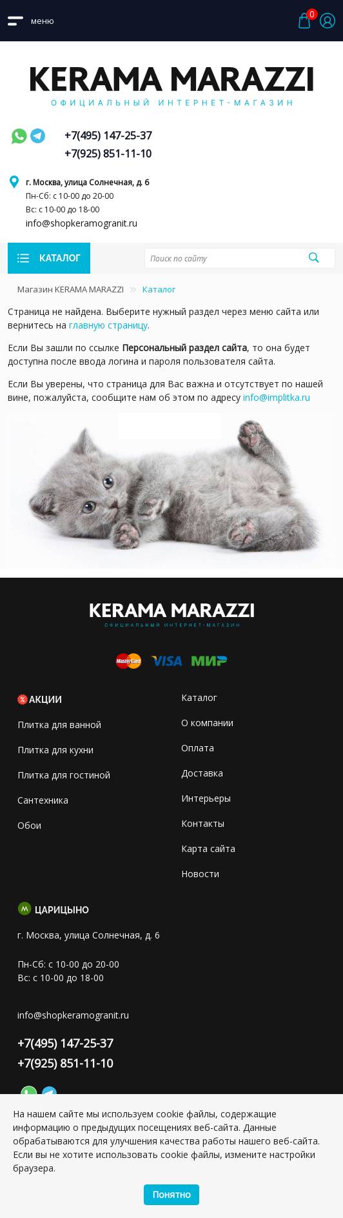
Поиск (313, 257)
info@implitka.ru (276, 397)
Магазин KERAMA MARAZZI (70, 289)
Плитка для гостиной (63, 775)
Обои (29, 825)
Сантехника (42, 800)
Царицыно (62, 910)
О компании (207, 722)
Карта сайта (208, 848)
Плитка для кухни (55, 750)
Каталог (199, 697)
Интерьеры (206, 798)
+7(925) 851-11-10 (108, 154)
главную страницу (108, 325)
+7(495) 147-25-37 (108, 135)
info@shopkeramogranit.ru (81, 223)
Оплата (197, 748)
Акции (45, 700)
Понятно (171, 1194)
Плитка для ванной (59, 724)
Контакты (202, 823)
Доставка (202, 773)
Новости (200, 874)
